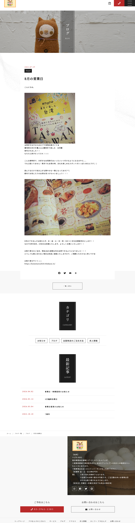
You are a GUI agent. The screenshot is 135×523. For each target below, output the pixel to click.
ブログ (28, 71)
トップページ (19, 521)
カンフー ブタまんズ (98, 521)
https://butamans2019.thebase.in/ (39, 264)
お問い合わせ (93, 509)
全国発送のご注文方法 (73, 340)
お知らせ (41, 340)
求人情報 (93, 340)
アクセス (72, 521)
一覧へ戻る (67, 286)
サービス (52, 521)
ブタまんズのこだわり (37, 521)
